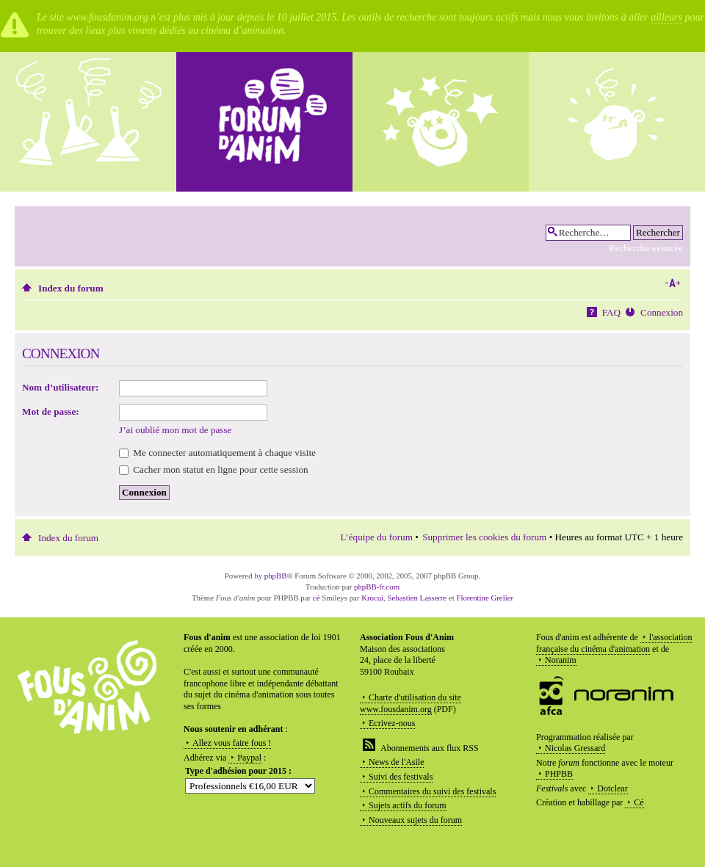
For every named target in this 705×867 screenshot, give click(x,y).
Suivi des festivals (401, 777)
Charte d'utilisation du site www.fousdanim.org (410, 703)
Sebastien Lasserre (417, 597)
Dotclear (612, 788)
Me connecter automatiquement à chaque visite (217, 452)
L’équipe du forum (377, 537)
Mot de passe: (50, 411)
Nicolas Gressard (575, 748)
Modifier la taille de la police (672, 283)
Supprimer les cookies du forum (484, 537)
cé (316, 597)
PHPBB (559, 774)
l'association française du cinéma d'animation (614, 643)
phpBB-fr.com (377, 586)
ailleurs (666, 17)
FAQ (611, 312)
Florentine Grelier (484, 597)
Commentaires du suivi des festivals (432, 791)
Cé (638, 802)
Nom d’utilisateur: (60, 387)
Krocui (372, 597)
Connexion (661, 312)
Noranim (560, 660)
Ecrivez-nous (392, 723)
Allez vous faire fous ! (231, 743)
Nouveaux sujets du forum (415, 820)
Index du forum (71, 288)
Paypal (249, 757)
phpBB (275, 575)
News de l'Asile (396, 762)
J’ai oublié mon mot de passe (175, 429)
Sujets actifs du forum (407, 805)
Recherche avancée (646, 247)
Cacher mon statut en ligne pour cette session (213, 469)
